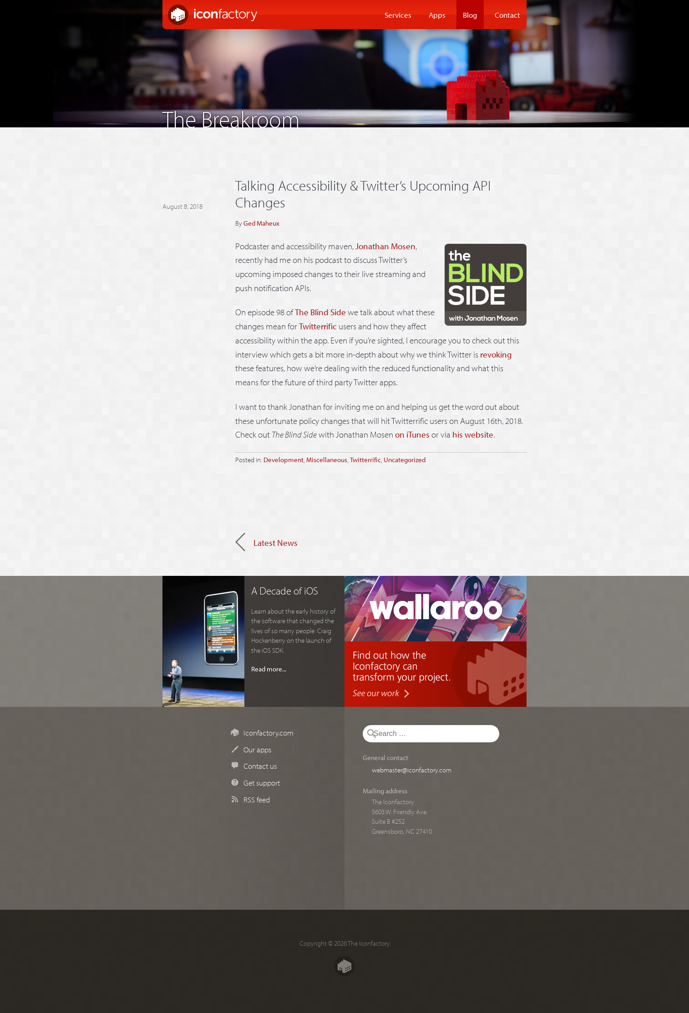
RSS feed (256, 799)
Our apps (257, 749)
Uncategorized (405, 459)
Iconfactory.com (268, 732)
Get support (261, 782)
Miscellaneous (326, 459)
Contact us (260, 766)
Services (398, 15)
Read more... (268, 668)
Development (283, 459)
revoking (496, 354)
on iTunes (412, 434)
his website (472, 434)
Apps (437, 15)
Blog (470, 15)
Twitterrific (318, 326)
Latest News (275, 542)
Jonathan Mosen (385, 246)
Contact (507, 15)
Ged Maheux (261, 222)
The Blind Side (320, 312)
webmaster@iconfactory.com (411, 769)
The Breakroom (231, 116)
